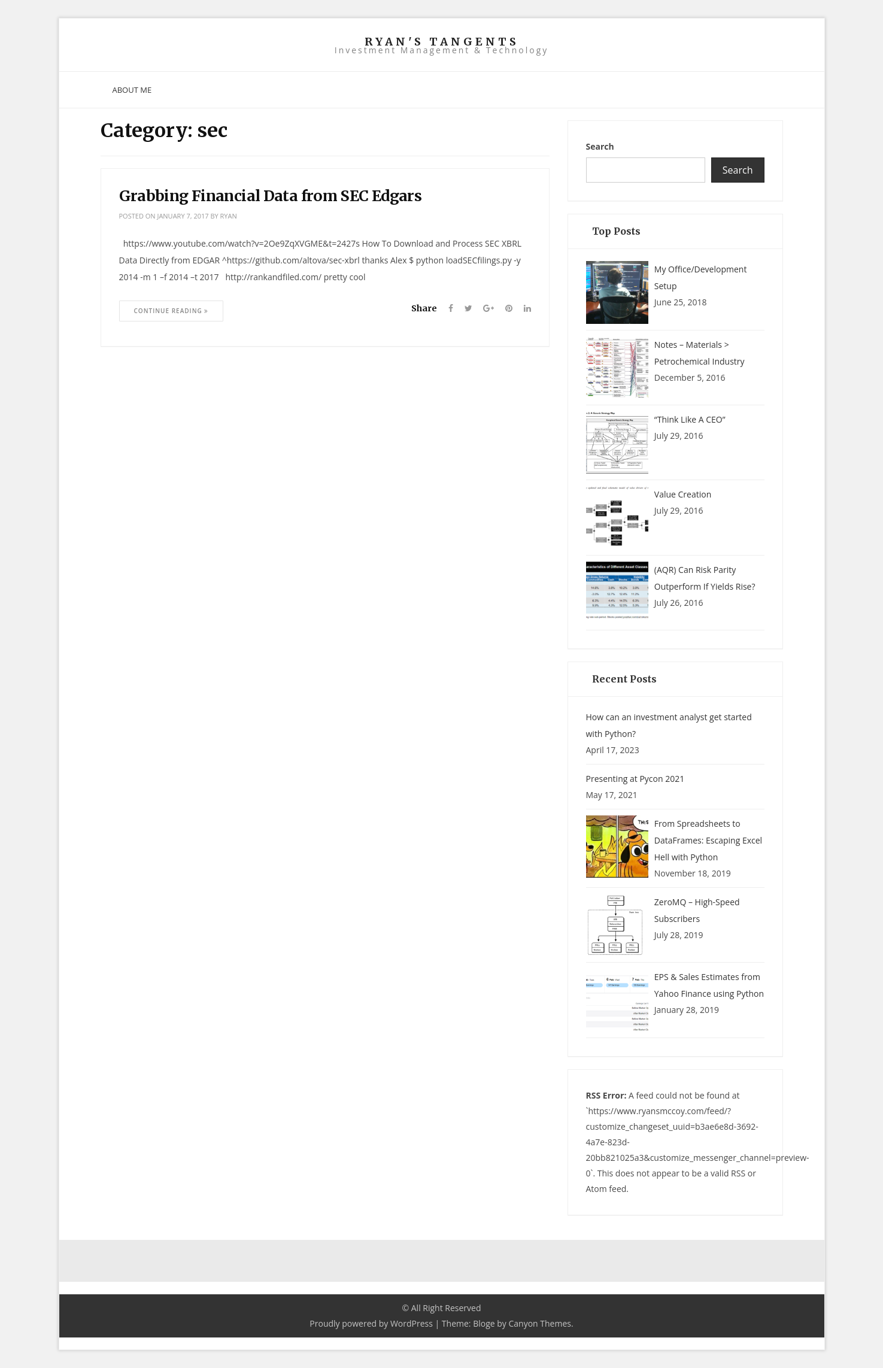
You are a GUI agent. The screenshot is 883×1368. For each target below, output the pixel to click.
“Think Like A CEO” (690, 419)
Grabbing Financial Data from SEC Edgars (270, 195)
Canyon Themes (539, 1323)
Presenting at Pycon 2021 (635, 778)
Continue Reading (171, 311)
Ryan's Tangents (442, 42)
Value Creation (682, 494)
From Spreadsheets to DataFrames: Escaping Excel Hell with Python (708, 840)
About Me (132, 89)
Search (600, 146)
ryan (228, 215)
